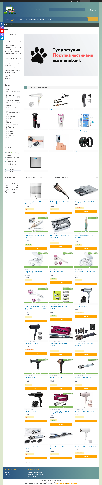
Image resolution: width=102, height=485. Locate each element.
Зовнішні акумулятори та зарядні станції (12, 44)
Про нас (42, 19)
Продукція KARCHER (10, 60)
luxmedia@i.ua (9, 167)
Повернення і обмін (33, 19)
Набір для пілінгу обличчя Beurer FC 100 (85, 271)
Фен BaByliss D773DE (81, 306)
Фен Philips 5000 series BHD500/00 (85, 447)
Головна (7, 19)
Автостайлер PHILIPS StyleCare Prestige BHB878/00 (59, 412)
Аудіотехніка (8, 41)
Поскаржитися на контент (60, 483)
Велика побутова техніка (12, 53)
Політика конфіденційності (73, 483)
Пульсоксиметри (61, 151)
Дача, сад (8, 78)
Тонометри (36, 151)
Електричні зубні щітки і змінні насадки (86, 130)
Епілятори (61, 130)
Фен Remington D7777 (56, 377)
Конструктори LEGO (10, 34)
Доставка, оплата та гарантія (35, 472)
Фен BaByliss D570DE (31, 411)
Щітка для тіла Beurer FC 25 (58, 271)
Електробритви (35, 130)
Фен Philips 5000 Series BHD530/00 (85, 411)
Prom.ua (59, 480)
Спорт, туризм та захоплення (10, 75)
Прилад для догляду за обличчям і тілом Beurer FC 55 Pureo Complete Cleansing (36, 308)
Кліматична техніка (10, 67)
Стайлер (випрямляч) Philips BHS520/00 (58, 447)
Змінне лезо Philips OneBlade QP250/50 (58, 307)
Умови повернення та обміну (35, 474)
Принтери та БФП (10, 56)
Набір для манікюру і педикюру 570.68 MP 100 (34, 271)
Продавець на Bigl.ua (51, 482)
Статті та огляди (32, 476)
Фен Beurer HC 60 (30, 377)
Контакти (48, 19)
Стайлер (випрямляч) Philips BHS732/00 (58, 344)
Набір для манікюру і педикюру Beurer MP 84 (84, 236)
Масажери (8, 65)
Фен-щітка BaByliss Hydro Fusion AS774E (35, 447)
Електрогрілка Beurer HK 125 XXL (85, 202)
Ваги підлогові (36, 172)
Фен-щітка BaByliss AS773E (83, 377)
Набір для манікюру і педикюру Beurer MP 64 (34, 236)
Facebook (7, 472)
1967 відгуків (76, 1)
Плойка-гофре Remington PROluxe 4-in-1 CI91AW (60, 202)
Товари (12, 19)
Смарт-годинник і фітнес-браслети (86, 151)
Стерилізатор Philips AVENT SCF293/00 (33, 202)
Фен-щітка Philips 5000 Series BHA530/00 (84, 344)
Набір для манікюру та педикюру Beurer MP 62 (60, 236)
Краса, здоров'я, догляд (12, 63)
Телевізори (8, 39)
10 (29, 462)
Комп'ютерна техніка (11, 58)
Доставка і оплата (22, 19)
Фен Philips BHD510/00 (31, 343)
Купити (36, 213)
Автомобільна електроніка (12, 70)
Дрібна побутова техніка (12, 51)
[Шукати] (83, 9)
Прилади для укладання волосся (60, 109)
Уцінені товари (9, 36)
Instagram (7, 474)
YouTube (7, 476)
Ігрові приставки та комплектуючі (10, 48)
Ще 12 (9, 140)
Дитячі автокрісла (10, 72)
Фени (35, 109)
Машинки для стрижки (86, 109)
